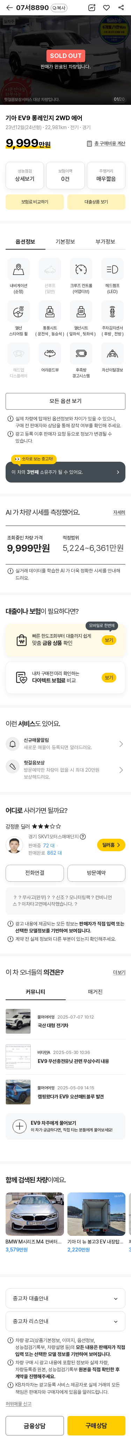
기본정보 (65, 241)
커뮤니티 (35, 992)
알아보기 (65, 640)
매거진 (95, 992)
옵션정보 (25, 241)
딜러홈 (108, 845)
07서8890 (41, 7)
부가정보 (105, 241)
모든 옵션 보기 (66, 401)
